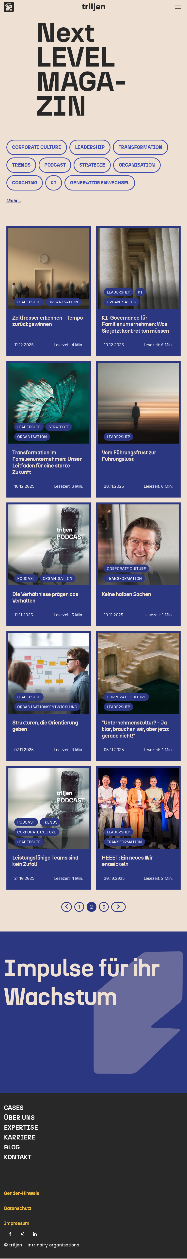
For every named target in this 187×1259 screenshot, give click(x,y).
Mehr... (13, 200)
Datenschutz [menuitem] (17, 1209)
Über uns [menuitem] (19, 1118)
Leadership (90, 147)
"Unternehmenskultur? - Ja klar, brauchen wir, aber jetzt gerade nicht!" (135, 730)
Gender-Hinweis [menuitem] (21, 1193)
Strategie (92, 165)
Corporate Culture (36, 147)
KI (53, 182)
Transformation (140, 147)
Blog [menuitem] (12, 1148)
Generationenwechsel (99, 182)
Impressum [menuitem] (16, 1224)
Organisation (137, 165)
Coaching (24, 182)
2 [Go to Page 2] (91, 907)
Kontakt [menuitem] (17, 1158)
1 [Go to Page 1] (79, 907)
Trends (21, 165)
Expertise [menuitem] (21, 1128)
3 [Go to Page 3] (103, 907)
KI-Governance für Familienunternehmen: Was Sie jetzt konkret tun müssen (135, 324)
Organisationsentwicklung (47, 707)
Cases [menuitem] (14, 1108)
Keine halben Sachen (126, 594)
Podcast (55, 165)
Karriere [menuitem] (19, 1138)
